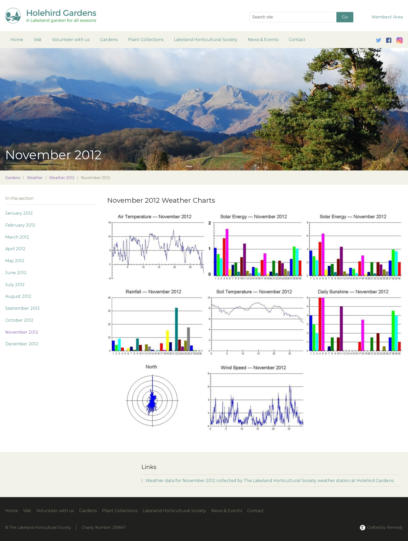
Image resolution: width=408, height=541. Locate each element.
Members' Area (387, 17)
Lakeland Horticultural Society (205, 39)
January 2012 (19, 213)
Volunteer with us (71, 39)
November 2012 (21, 332)
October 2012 (19, 320)
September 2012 (22, 308)
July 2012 (15, 284)
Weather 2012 (61, 177)
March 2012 (17, 237)
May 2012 (14, 260)
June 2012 (16, 272)
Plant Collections (145, 39)
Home (16, 39)
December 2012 (21, 343)
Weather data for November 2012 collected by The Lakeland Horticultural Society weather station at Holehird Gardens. (267, 480)
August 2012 (18, 296)
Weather (35, 177)
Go (345, 17)
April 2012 (15, 248)
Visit (38, 39)
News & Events (263, 39)
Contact (297, 39)
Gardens (109, 39)
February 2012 (20, 225)
